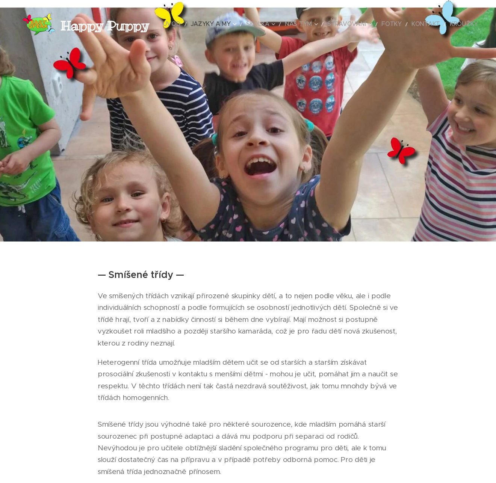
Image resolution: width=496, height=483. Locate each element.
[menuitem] (203, 24)
